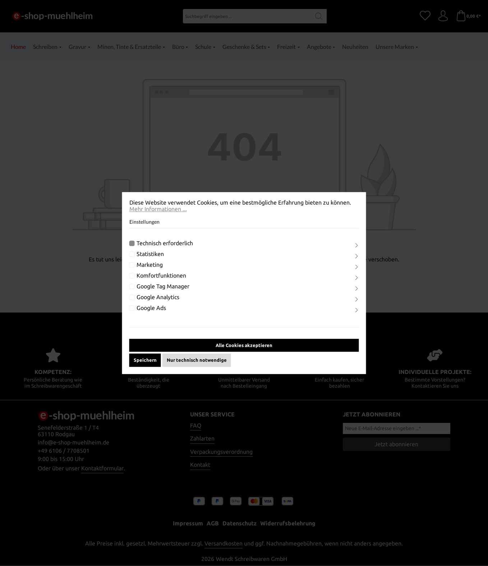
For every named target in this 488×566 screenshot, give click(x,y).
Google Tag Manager (163, 286)
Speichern (145, 359)
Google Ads (151, 308)
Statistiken (150, 254)
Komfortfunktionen (161, 275)
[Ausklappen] (356, 245)
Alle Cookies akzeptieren (244, 345)
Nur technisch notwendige (197, 359)
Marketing (150, 264)
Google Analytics (158, 297)
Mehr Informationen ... (158, 209)
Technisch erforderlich (165, 243)
